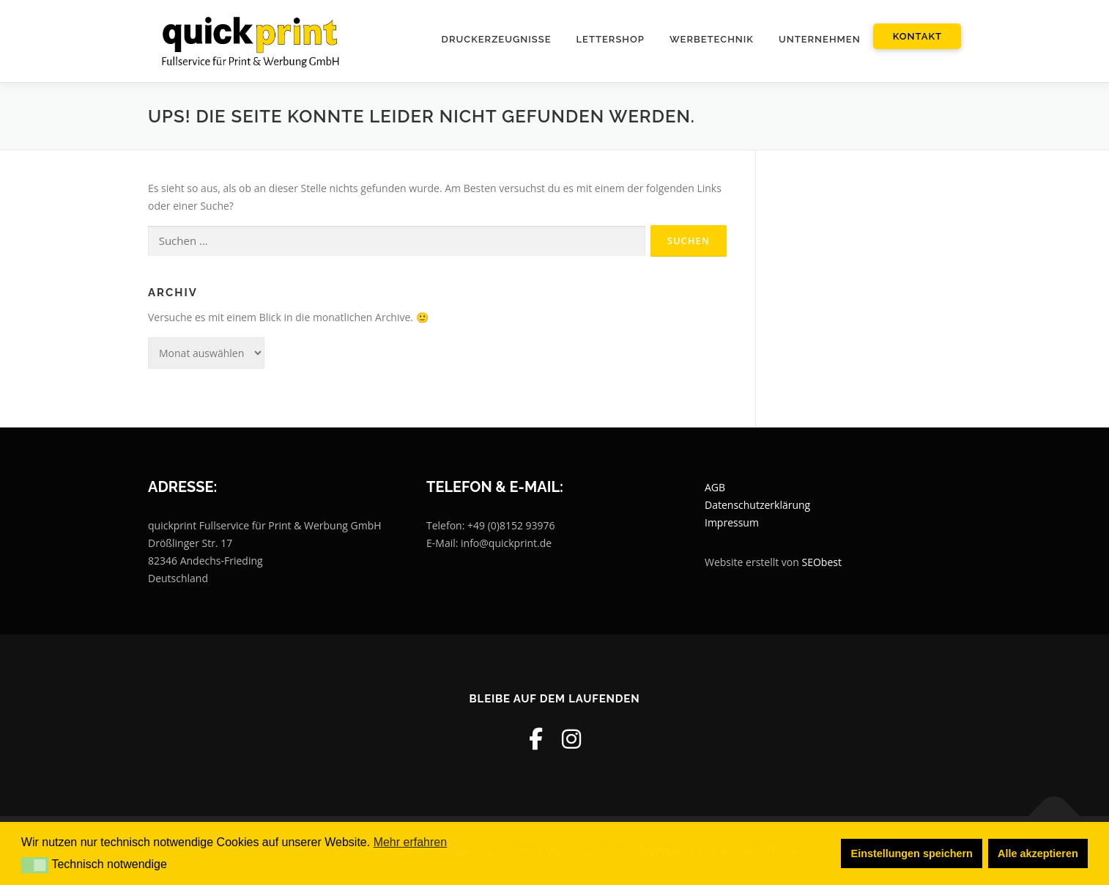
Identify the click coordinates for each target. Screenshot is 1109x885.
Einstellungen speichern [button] (912, 853)
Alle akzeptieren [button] (1038, 853)
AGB (715, 488)
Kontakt (917, 36)
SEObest (822, 562)
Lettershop (610, 39)
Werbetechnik (712, 39)
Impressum (732, 522)
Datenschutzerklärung (757, 505)
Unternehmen (820, 39)
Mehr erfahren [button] (411, 842)
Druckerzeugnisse (497, 39)
